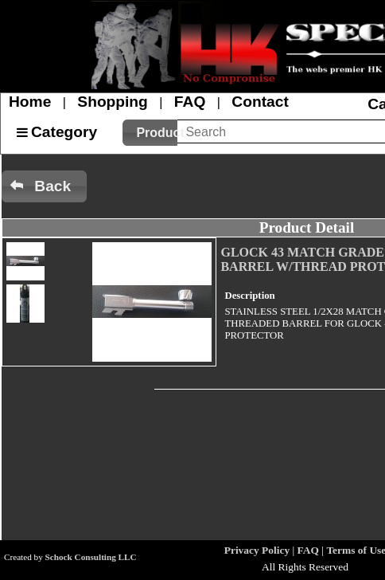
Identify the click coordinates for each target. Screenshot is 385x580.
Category (64, 131)
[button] (149, 133)
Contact (259, 101)
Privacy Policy (257, 550)
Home (30, 101)
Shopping (112, 101)
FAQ (189, 101)
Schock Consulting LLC (91, 557)
